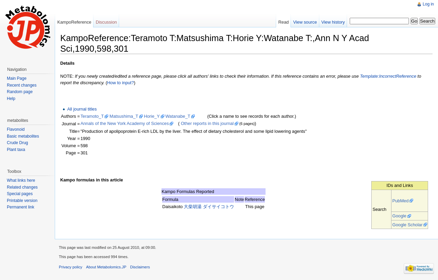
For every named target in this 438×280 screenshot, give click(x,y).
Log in (428, 4)
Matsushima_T (124, 116)
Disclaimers (140, 267)
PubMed (400, 200)
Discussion (106, 22)
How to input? (120, 82)
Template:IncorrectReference (388, 76)
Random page (20, 91)
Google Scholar (407, 224)
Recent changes (22, 85)
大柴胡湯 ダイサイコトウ (209, 206)
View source (305, 22)
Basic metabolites (23, 136)
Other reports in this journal (207, 123)
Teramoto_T (92, 116)
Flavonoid (16, 129)
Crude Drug (17, 142)
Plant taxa (16, 149)
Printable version (22, 200)
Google (399, 215)
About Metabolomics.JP (106, 267)
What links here (21, 180)
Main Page (16, 78)
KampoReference (74, 22)
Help (11, 98)
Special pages (20, 193)
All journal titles (81, 109)
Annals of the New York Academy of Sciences (124, 123)
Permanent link (20, 207)
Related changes (22, 187)
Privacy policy (70, 267)
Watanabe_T (177, 116)
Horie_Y (151, 116)
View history (333, 22)
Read (283, 22)
